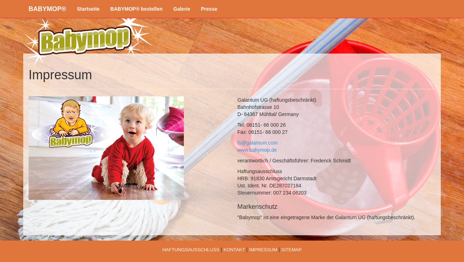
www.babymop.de (257, 150)
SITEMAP (291, 249)
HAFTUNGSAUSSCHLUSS (191, 249)
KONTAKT (234, 249)
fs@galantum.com (257, 143)
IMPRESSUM (263, 249)
